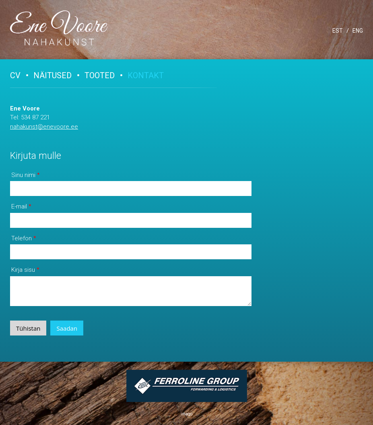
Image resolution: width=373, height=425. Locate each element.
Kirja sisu (23, 269)
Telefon (21, 238)
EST (337, 30)
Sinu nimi (23, 175)
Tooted (99, 75)
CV (15, 75)
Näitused (52, 75)
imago (186, 414)
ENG (357, 30)
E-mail (19, 206)
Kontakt (146, 75)
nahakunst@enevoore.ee (44, 126)
